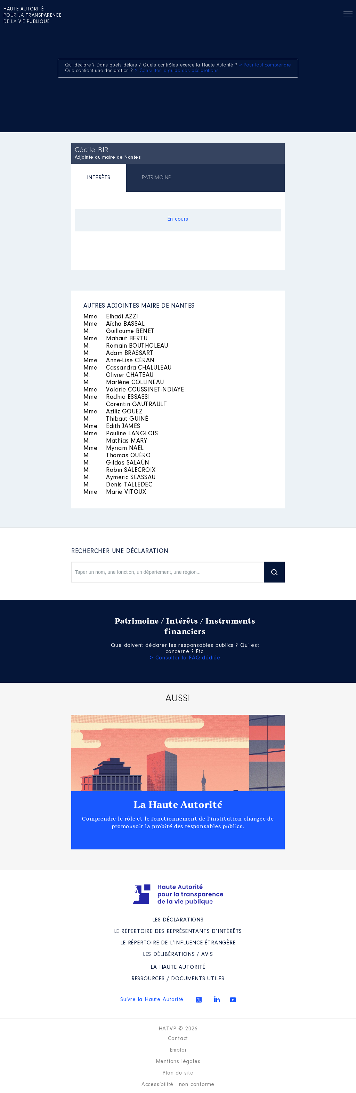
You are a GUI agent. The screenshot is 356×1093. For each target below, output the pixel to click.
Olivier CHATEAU (118, 375)
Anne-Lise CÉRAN (119, 361)
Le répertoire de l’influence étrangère (177, 943)
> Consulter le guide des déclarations (177, 71)
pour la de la (32, 15)
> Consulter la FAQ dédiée (185, 658)
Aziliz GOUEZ (113, 412)
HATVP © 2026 (178, 1029)
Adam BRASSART (118, 353)
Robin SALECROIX (119, 470)
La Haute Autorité (178, 804)
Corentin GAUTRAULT (125, 405)
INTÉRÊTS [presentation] (99, 178)
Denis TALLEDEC (118, 485)
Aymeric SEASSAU (119, 478)
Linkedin (217, 999)
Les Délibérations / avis (178, 954)
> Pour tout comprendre (265, 65)
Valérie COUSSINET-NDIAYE (133, 390)
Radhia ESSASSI (116, 397)
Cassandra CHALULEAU (127, 368)
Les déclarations (178, 920)
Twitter (199, 1000)
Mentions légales (178, 1061)
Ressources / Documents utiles (178, 979)
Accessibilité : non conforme (178, 1084)
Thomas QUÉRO (117, 456)
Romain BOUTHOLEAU (125, 346)
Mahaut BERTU (115, 339)
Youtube (233, 1000)
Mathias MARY (115, 441)
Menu (348, 14)
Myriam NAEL (113, 448)
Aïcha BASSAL (114, 324)
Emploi (178, 1050)
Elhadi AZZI (110, 317)
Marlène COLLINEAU (123, 383)
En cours (178, 219)
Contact (178, 1038)
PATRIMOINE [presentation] (156, 178)
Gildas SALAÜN (116, 463)
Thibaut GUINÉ (115, 419)
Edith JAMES (111, 426)
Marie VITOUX (114, 492)
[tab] (98, 178)
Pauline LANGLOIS (120, 434)
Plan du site (178, 1073)
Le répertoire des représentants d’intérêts (178, 931)
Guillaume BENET (119, 331)
